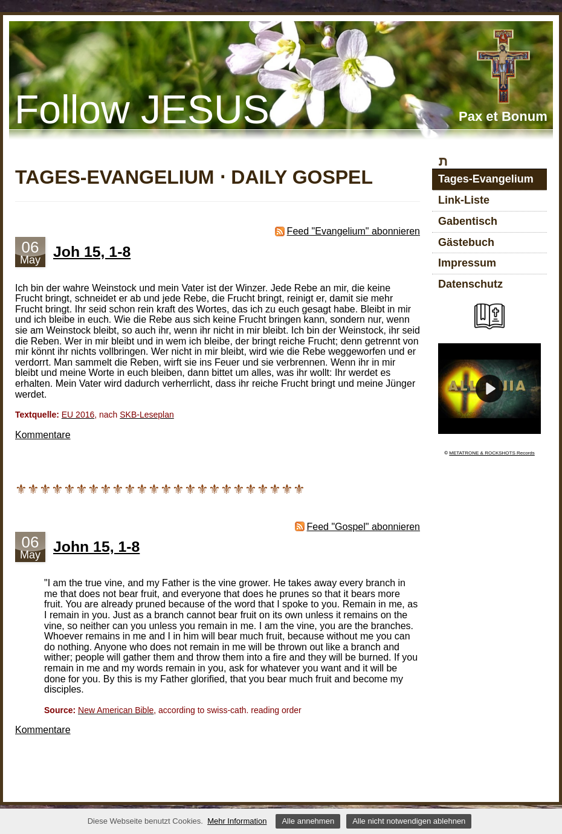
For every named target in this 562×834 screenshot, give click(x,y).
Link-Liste (463, 200)
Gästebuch (466, 242)
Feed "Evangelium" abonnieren (353, 231)
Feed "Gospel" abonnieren (363, 527)
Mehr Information (236, 821)
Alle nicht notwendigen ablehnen (408, 821)
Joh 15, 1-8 (92, 252)
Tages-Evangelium (486, 179)
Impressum (467, 263)
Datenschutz (470, 284)
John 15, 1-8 (96, 546)
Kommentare (43, 435)
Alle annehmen (308, 821)
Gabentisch (467, 221)
